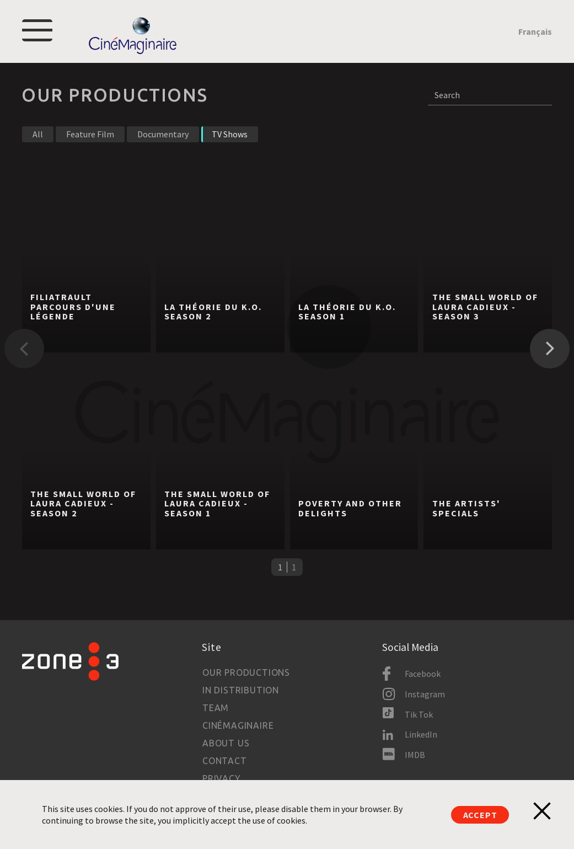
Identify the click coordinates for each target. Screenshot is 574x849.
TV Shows (230, 134)
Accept (480, 814)
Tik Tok (419, 714)
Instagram (425, 694)
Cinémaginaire (237, 725)
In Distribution (240, 690)
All (38, 134)
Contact (224, 761)
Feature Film (90, 134)
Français (535, 31)
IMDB (415, 754)
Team (215, 708)
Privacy (221, 778)
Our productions (246, 672)
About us (225, 743)
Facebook (423, 673)
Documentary (163, 134)
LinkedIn (421, 734)
